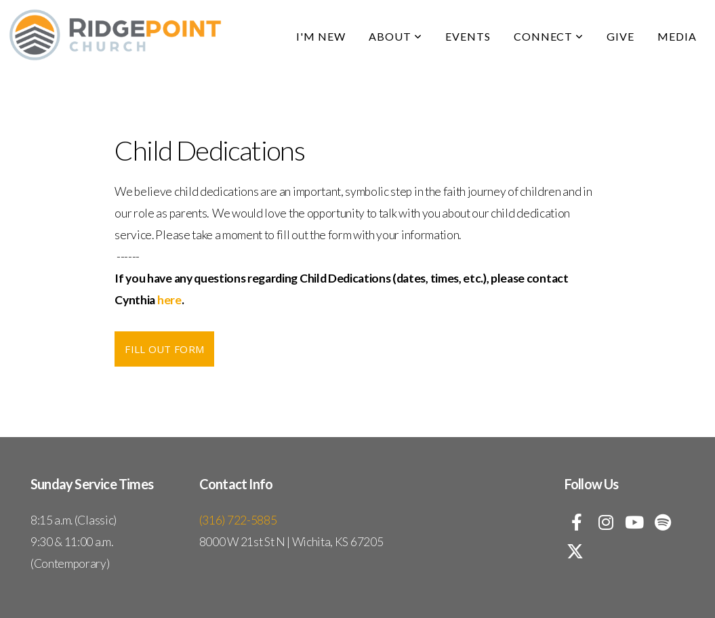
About (395, 36)
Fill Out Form (164, 349)
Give (620, 36)
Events (468, 36)
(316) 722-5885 (238, 520)
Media (677, 36)
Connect (549, 36)
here (169, 300)
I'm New (321, 36)
